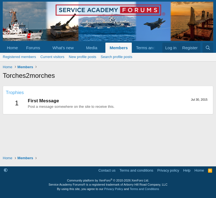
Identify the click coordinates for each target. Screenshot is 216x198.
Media (91, 47)
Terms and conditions (136, 170)
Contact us (107, 170)
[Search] (208, 48)
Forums (33, 47)
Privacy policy (168, 170)
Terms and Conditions (144, 189)
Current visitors (52, 57)
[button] (44, 48)
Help (187, 170)
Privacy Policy (113, 189)
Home (12, 47)
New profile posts (82, 57)
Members (119, 47)
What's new (63, 47)
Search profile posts (116, 57)
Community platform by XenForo (108, 180)
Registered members (19, 57)
